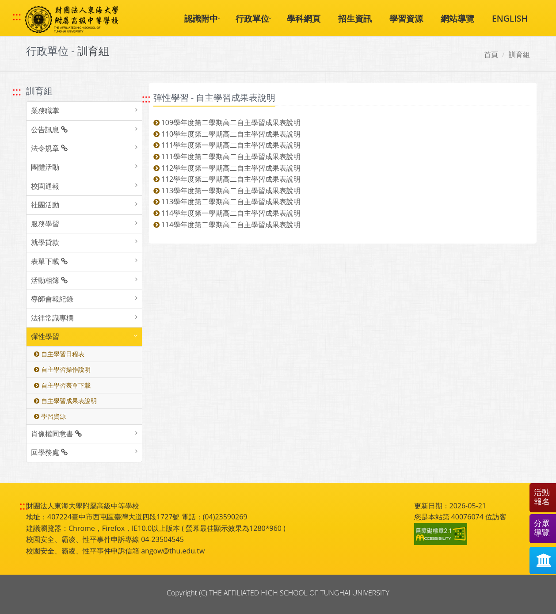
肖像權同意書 (56, 434)
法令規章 (49, 148)
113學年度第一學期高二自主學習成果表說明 (227, 190)
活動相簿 (49, 280)
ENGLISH (510, 18)
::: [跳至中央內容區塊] (146, 98)
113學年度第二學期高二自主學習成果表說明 (227, 201)
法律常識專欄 (52, 318)
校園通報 (45, 186)
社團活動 (45, 205)
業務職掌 (45, 110)
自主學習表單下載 (62, 385)
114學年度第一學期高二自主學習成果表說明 (227, 213)
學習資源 (406, 18)
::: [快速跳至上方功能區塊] (16, 16)
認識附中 (201, 18)
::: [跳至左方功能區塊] (16, 91)
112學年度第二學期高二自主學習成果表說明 (227, 179)
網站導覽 (457, 18)
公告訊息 (49, 129)
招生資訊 (355, 18)
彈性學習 (45, 336)
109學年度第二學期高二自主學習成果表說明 (227, 122)
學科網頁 (303, 18)
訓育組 (519, 54)
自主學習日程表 (59, 354)
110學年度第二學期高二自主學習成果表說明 (227, 134)
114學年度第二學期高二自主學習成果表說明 (227, 224)
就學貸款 (45, 242)
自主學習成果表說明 (65, 401)
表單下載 (49, 261)
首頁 (491, 54)
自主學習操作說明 (62, 369)
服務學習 (45, 224)
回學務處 (49, 452)
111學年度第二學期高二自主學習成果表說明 (227, 156)
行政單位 (252, 18)
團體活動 (45, 167)
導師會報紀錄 (52, 299)
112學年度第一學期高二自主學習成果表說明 (227, 168)
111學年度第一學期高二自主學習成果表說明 (227, 145)
